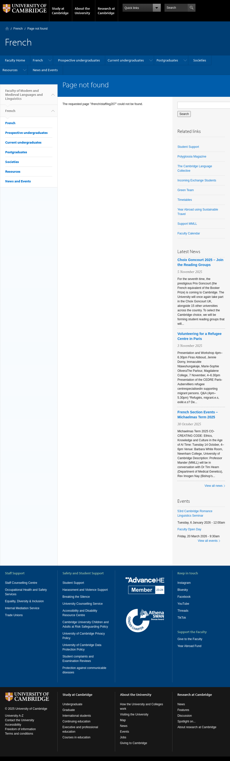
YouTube (183, 603)
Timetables (184, 200)
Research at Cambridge (106, 10)
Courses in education (77, 737)
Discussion (184, 715)
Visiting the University (134, 714)
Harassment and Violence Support (85, 590)
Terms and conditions (19, 733)
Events (124, 731)
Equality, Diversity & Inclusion (24, 601)
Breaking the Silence (76, 596)
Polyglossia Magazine (191, 156)
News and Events (45, 70)
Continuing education (77, 721)
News (124, 726)
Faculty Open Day (189, 529)
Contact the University (19, 720)
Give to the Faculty (189, 639)
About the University (82, 10)
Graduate (69, 710)
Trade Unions (14, 615)
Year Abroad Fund (189, 646)
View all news (214, 486)
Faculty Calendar (188, 233)
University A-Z (14, 715)
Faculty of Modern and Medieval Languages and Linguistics (24, 96)
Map (123, 720)
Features (183, 710)
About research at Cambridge (196, 727)
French (18, 28)
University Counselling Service (83, 603)
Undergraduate (72, 704)
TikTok (181, 617)
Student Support (188, 147)
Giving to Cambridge (133, 743)
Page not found (37, 28)
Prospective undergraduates (79, 60)
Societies (199, 60)
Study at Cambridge (60, 10)
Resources (10, 70)
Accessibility (13, 724)
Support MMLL (187, 223)
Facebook (184, 596)
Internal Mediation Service (22, 608)
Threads (182, 610)
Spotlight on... (186, 721)
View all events (208, 541)
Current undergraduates (126, 60)
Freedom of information (20, 729)
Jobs (123, 737)
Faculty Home (15, 60)
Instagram (184, 583)
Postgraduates (167, 60)
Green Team (185, 190)
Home (7, 28)
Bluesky (182, 590)
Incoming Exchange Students (196, 180)
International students (77, 715)
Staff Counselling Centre (21, 583)
